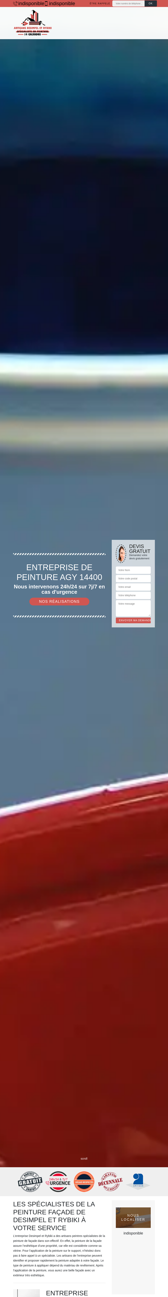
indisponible (26, 3)
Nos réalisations (59, 601)
